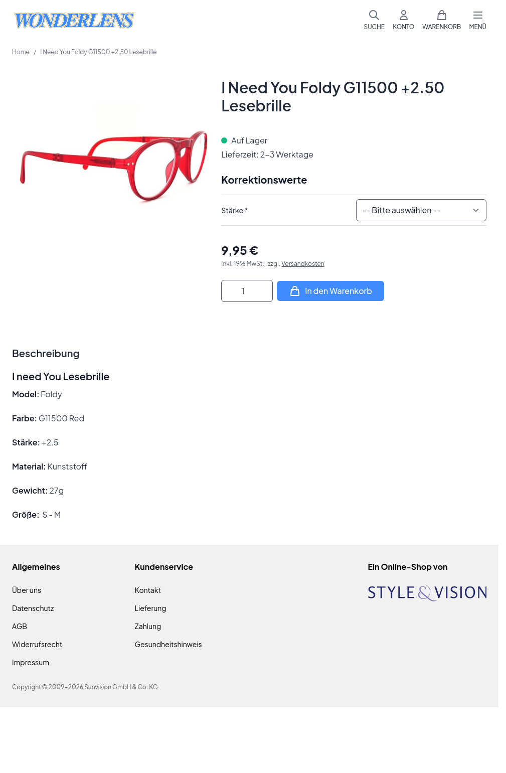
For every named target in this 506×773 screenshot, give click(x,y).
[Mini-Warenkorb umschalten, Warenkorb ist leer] (441, 20)
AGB (19, 626)
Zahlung (148, 626)
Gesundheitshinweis (168, 644)
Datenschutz (33, 607)
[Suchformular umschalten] (374, 20)
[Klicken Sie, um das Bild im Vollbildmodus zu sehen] (111, 177)
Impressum (30, 662)
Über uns (26, 589)
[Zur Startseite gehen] (74, 20)
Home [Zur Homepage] (21, 52)
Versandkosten (302, 263)
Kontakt (148, 589)
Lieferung (150, 607)
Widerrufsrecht (37, 644)
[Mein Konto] (403, 20)
